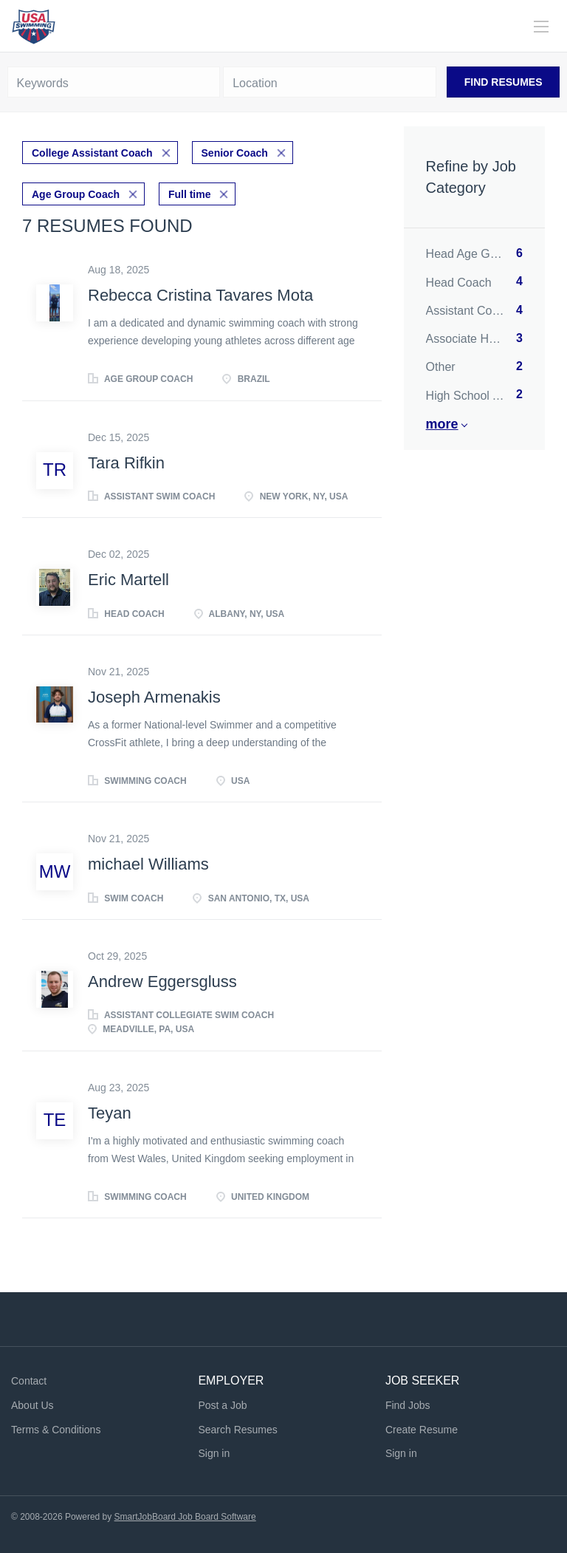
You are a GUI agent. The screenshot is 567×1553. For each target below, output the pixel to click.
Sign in (214, 1453)
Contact (29, 1381)
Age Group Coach (76, 194)
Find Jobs (407, 1405)
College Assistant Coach (92, 153)
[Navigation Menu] (541, 26)
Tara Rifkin (126, 463)
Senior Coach (235, 153)
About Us (32, 1405)
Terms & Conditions (55, 1430)
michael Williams (148, 864)
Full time (189, 194)
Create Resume (421, 1430)
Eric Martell (128, 579)
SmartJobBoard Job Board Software (185, 1517)
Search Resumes (237, 1430)
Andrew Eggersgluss (162, 981)
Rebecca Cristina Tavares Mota (200, 295)
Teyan (109, 1113)
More (442, 424)
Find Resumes (503, 82)
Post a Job (222, 1405)
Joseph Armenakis (154, 697)
